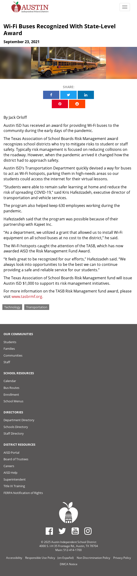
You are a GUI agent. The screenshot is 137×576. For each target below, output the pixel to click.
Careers (9, 466)
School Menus (13, 401)
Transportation (36, 307)
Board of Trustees (16, 459)
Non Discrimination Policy (93, 558)
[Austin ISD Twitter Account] (62, 531)
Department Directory (19, 420)
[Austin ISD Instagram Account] (88, 531)
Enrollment (11, 394)
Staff (7, 362)
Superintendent (15, 479)
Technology (12, 307)
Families (9, 348)
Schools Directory (16, 427)
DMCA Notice (68, 564)
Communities (13, 355)
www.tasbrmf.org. (27, 296)
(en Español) (65, 558)
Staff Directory (14, 433)
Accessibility (14, 558)
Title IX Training (14, 486)
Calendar (10, 381)
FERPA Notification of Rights (23, 493)
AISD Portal (11, 452)
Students (10, 342)
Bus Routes (11, 388)
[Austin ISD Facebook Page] (49, 531)
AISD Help (10, 472)
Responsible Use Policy (40, 558)
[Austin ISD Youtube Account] (75, 531)
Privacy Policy (122, 558)
